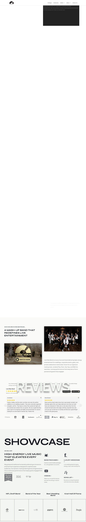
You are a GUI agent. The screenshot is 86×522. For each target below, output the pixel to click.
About (68, 2)
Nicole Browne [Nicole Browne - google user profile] (48, 397)
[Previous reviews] (5, 405)
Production (56, 2)
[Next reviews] (80, 405)
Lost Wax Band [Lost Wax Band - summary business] (10, 389)
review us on (75, 391)
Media (61, 2)
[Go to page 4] (45, 415)
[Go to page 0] (40, 415)
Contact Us (75, 2)
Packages (50, 2)
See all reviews (66, 391)
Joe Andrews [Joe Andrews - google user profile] (9, 397)
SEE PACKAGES (13, 306)
